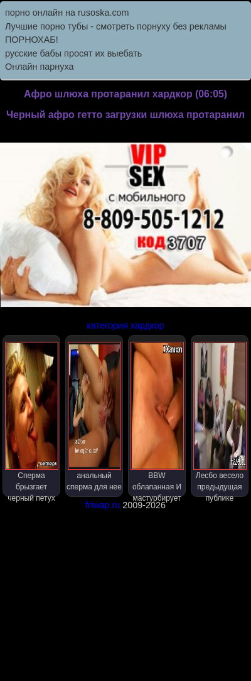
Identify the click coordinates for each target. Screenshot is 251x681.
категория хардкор (125, 325)
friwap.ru (102, 505)
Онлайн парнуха (39, 67)
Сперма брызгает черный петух (31, 419)
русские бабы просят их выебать (73, 53)
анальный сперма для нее (94, 416)
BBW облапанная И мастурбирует (157, 419)
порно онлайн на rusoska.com (67, 13)
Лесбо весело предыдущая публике (220, 419)
